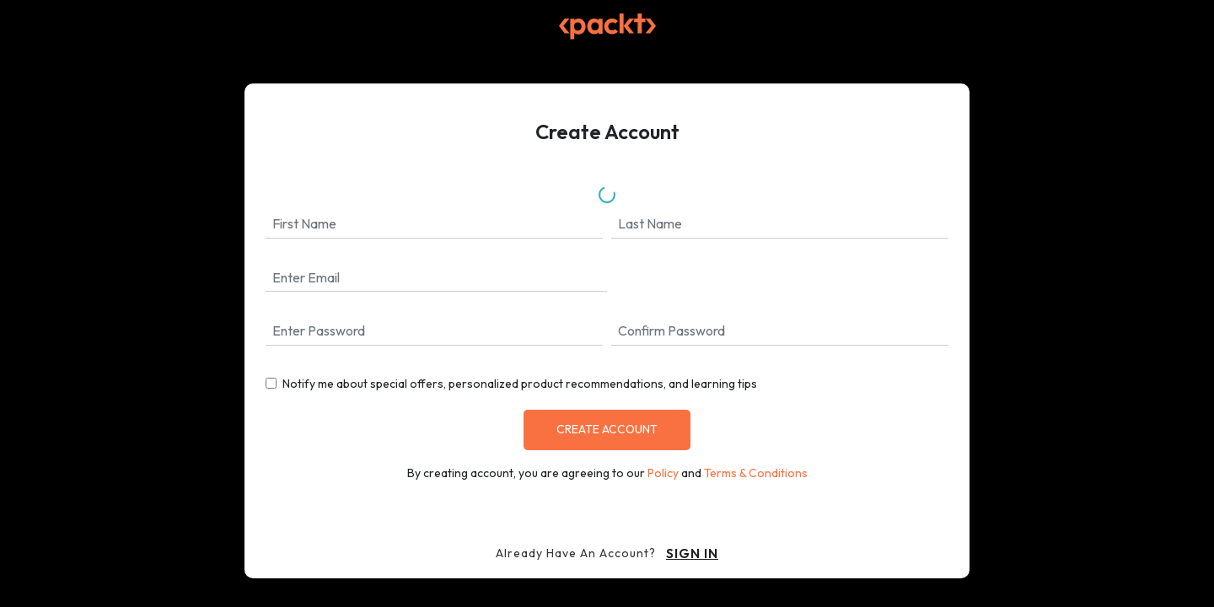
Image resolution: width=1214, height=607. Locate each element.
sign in (692, 553)
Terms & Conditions (756, 473)
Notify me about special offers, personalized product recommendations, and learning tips (519, 383)
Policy (663, 473)
